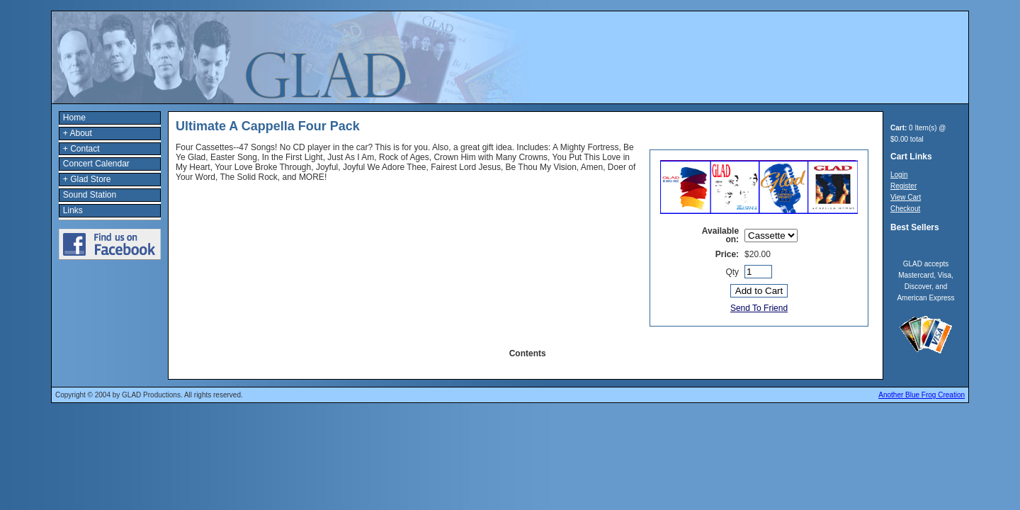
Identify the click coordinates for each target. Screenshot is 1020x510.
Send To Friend (759, 308)
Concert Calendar (96, 164)
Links (73, 210)
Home (74, 118)
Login (898, 174)
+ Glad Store (87, 179)
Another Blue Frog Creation (921, 395)
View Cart (905, 197)
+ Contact (81, 149)
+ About (77, 133)
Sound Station (89, 195)
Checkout (905, 208)
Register (903, 186)
